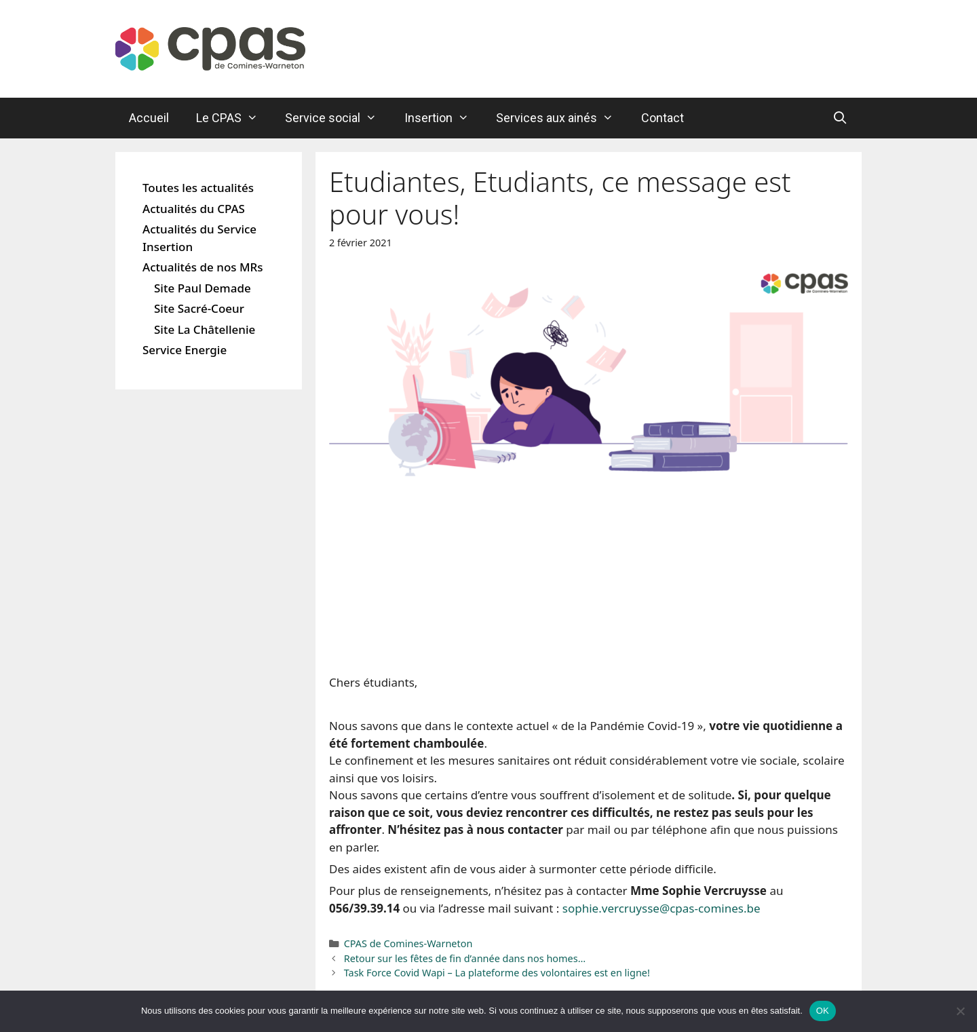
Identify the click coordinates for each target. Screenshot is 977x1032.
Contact (662, 118)
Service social (337, 118)
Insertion (443, 118)
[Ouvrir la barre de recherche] (840, 118)
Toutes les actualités (198, 187)
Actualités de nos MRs (202, 267)
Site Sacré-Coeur (199, 308)
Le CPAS (233, 118)
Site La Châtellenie (204, 329)
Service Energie (184, 350)
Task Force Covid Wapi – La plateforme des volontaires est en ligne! (497, 972)
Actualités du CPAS (193, 208)
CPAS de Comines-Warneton (408, 943)
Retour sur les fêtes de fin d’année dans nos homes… (465, 958)
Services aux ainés (561, 118)
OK (822, 1011)
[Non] (960, 1011)
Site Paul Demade (202, 288)
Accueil (149, 118)
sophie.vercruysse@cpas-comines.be (661, 908)
